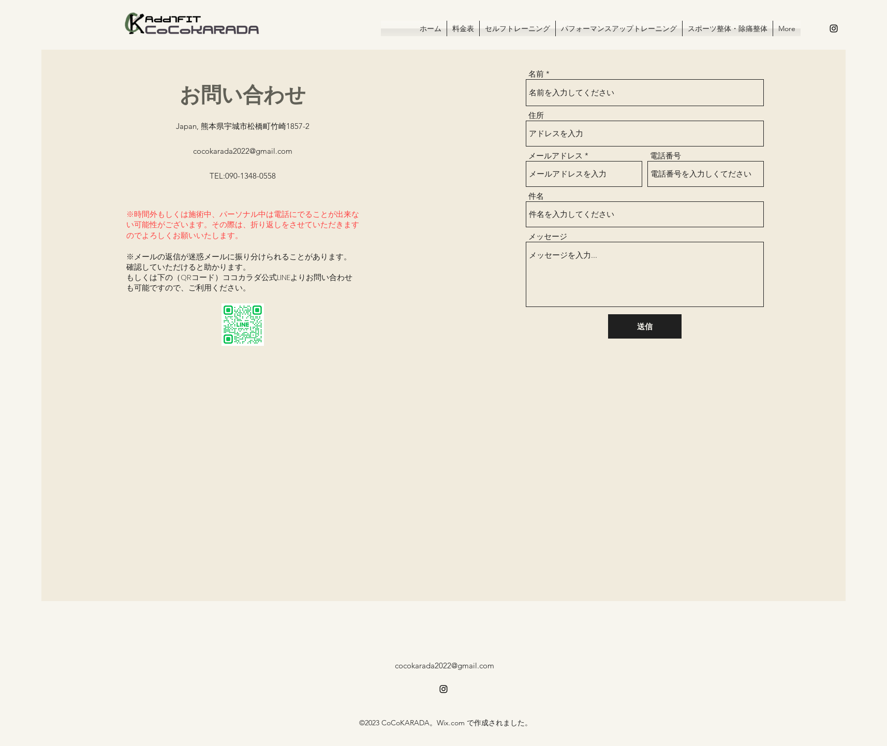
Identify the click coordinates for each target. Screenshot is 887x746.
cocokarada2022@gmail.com (242, 151)
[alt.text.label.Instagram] (834, 28)
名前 (536, 74)
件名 (536, 196)
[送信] (645, 326)
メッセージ (547, 236)
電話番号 (665, 155)
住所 (536, 115)
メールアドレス (555, 155)
